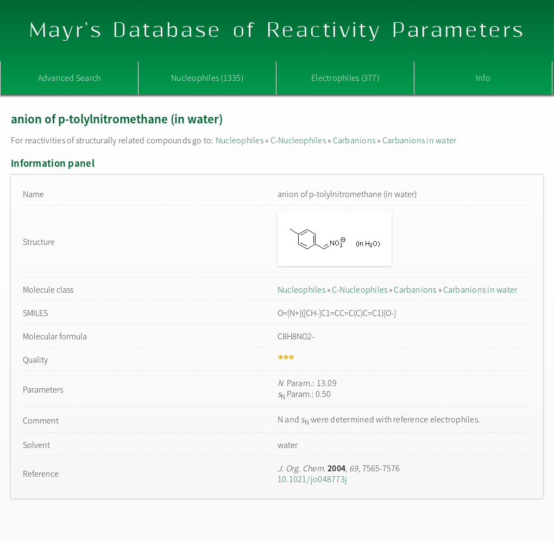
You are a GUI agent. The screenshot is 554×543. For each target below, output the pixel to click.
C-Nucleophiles (298, 140)
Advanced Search (69, 77)
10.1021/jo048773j (312, 478)
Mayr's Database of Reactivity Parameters (277, 30)
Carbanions (354, 140)
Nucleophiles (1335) (207, 77)
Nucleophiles (239, 140)
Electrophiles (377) (345, 77)
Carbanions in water (419, 140)
